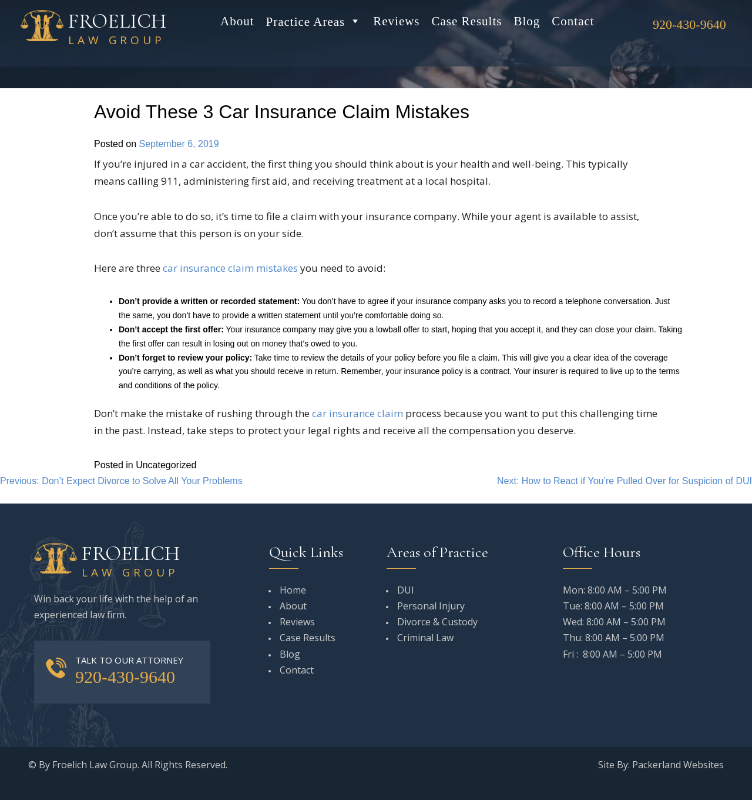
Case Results (467, 21)
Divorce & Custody (437, 621)
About (237, 21)
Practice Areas (314, 21)
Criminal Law (425, 637)
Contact (573, 21)
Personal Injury (431, 605)
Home (293, 590)
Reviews (396, 21)
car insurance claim (357, 413)
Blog (526, 21)
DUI (405, 590)
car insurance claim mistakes (230, 268)
